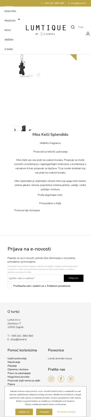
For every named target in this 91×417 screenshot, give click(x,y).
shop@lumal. (17, 339)
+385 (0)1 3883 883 (21, 335)
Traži (73, 27)
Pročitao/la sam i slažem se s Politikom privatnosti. (39, 286)
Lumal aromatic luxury (60, 358)
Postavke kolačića (66, 411)
